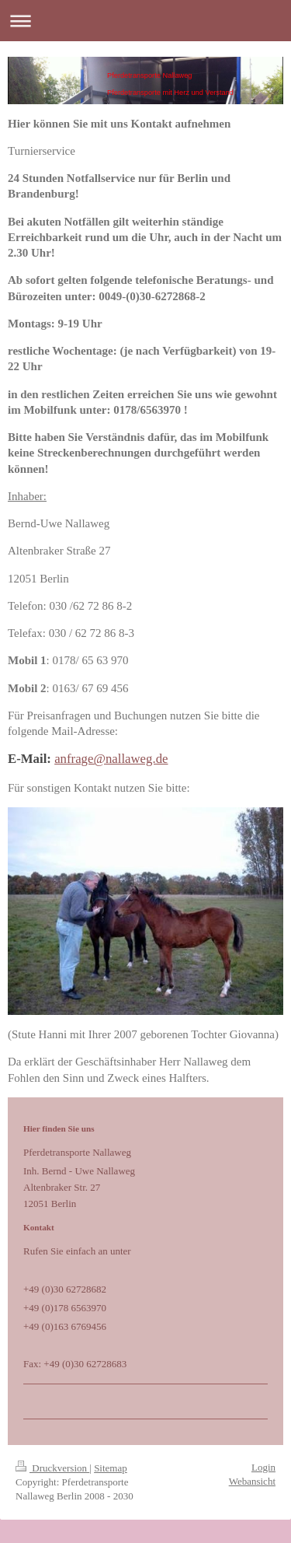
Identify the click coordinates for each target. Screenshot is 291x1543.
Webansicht (252, 1481)
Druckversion (52, 1468)
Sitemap (110, 1468)
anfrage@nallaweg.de (111, 758)
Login (263, 1467)
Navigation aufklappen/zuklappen (145, 20)
